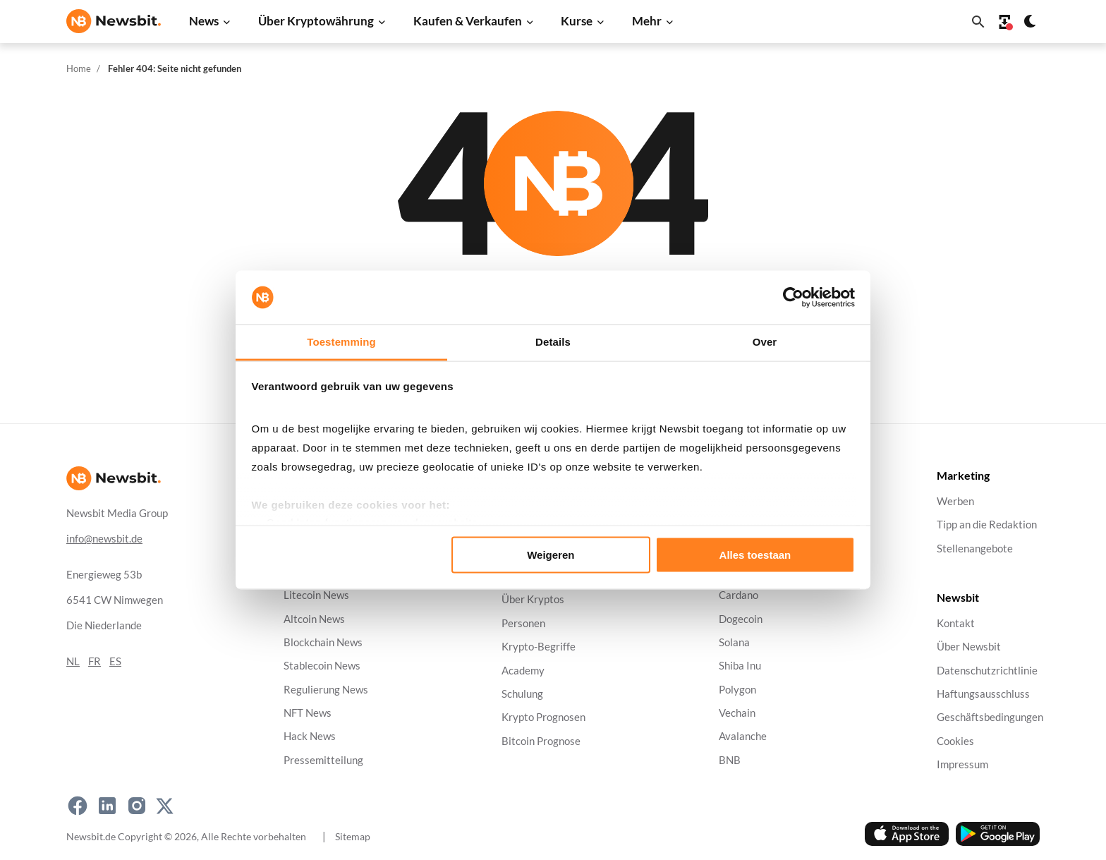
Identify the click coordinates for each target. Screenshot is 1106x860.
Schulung (522, 694)
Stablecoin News (322, 666)
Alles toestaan (755, 554)
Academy (523, 671)
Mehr (647, 20)
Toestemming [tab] (341, 342)
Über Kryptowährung (316, 20)
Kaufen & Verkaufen (467, 20)
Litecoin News (316, 596)
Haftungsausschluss (983, 694)
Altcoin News (314, 619)
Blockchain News (323, 642)
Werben (955, 501)
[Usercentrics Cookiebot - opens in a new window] (793, 297)
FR (94, 661)
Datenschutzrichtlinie (987, 671)
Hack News (310, 737)
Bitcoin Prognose (541, 741)
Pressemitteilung (323, 760)
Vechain (737, 713)
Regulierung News (326, 690)
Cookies (955, 741)
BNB (730, 760)
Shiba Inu (740, 666)
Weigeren (550, 554)
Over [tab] (765, 342)
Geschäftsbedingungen (990, 718)
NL (73, 661)
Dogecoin (740, 619)
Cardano (738, 596)
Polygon (737, 690)
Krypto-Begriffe (539, 647)
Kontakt (956, 623)
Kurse (576, 20)
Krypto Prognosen (543, 718)
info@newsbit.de (104, 539)
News (204, 20)
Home (78, 68)
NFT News (308, 713)
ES (115, 661)
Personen (523, 623)
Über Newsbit (969, 647)
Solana (734, 642)
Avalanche (743, 737)
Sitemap (352, 836)
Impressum (962, 764)
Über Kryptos (533, 600)
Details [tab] (553, 342)
